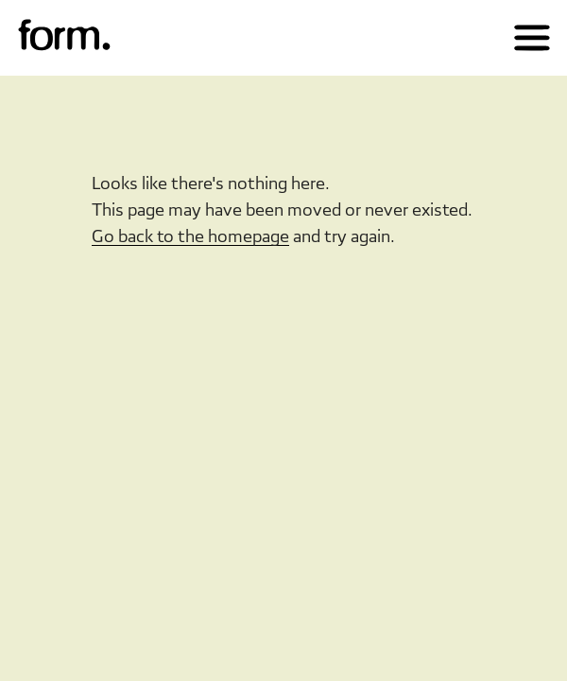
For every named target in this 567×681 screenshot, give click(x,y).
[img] (64, 36)
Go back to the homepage (190, 236)
